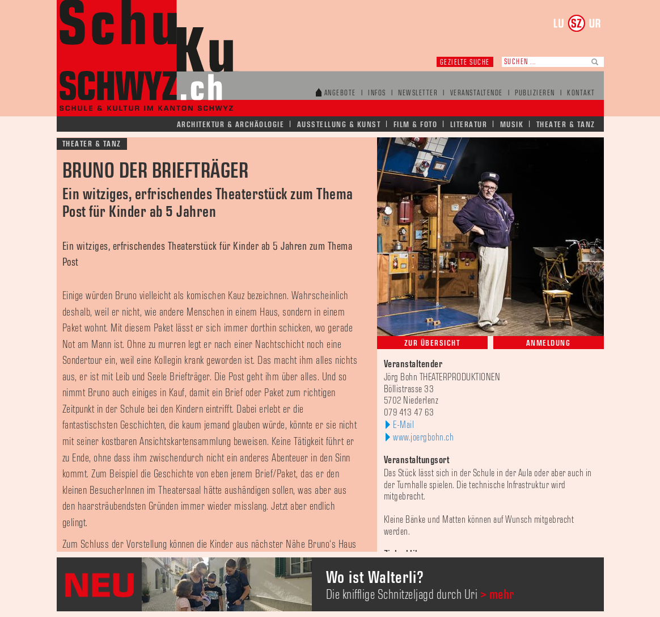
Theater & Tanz (565, 124)
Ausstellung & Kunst (339, 124)
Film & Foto (416, 124)
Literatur (469, 124)
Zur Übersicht (432, 343)
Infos (377, 93)
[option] (330, 584)
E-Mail (403, 425)
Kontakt (581, 93)
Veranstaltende (476, 93)
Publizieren (535, 93)
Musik (512, 124)
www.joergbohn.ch (423, 438)
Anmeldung (548, 343)
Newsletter (418, 93)
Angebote (340, 93)
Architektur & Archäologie (231, 124)
